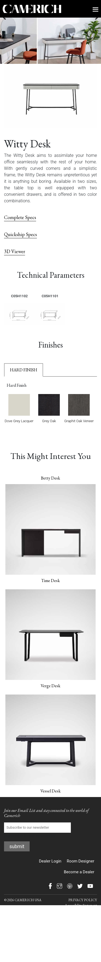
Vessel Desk (50, 807)
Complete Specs (20, 233)
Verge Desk (50, 702)
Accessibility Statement (81, 921)
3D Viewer (14, 268)
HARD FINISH (23, 386)
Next (93, 40)
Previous (8, 40)
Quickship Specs (20, 250)
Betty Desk (50, 494)
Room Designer (80, 877)
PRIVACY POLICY (82, 916)
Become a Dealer (79, 888)
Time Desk (50, 597)
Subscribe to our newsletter (37, 847)
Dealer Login (50, 877)
